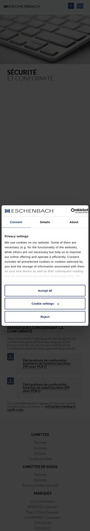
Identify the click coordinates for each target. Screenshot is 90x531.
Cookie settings (45, 303)
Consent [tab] (16, 222)
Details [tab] (45, 222)
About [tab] (74, 222)
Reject (44, 316)
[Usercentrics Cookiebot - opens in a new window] (70, 211)
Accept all (45, 290)
